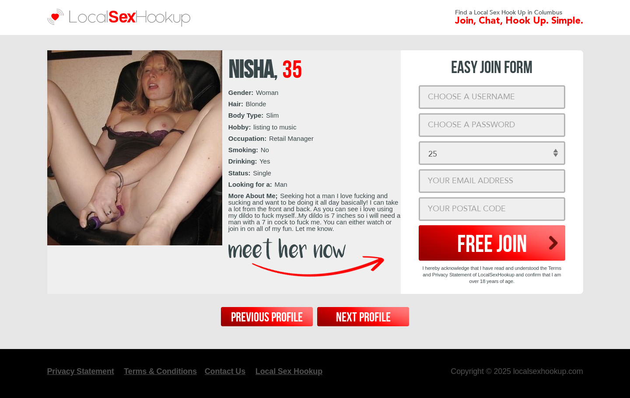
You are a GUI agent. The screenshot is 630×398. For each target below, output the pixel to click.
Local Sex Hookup (289, 371)
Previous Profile (267, 317)
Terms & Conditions (160, 371)
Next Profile (363, 317)
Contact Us (225, 371)
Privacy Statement (80, 371)
